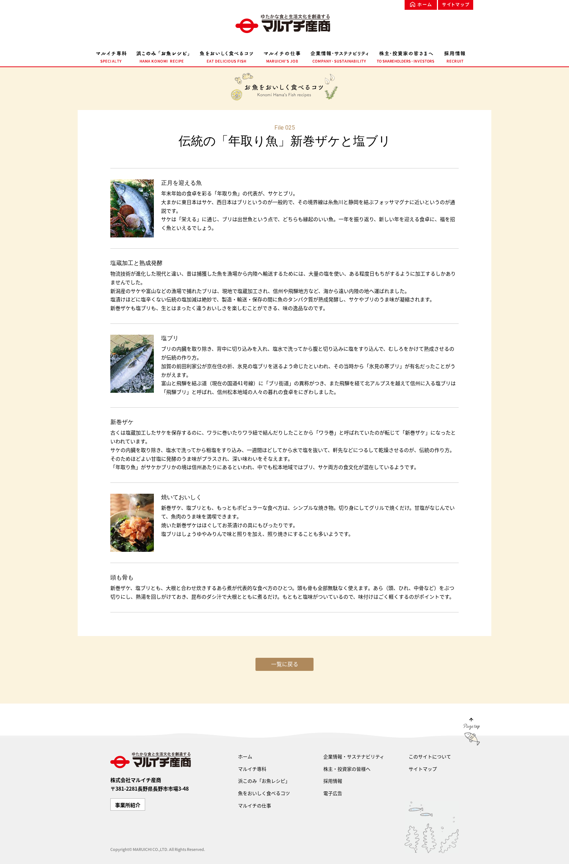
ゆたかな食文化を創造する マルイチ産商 (284, 23)
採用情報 (332, 780)
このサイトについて (430, 756)
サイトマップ (455, 5)
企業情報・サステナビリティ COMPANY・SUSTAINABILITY (339, 55)
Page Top (471, 733)
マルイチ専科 (252, 768)
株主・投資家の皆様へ (347, 768)
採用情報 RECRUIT (452, 55)
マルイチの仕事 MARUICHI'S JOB (282, 55)
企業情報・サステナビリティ (353, 756)
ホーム (421, 5)
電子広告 (332, 793)
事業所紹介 (127, 804)
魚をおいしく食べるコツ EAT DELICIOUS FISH (226, 55)
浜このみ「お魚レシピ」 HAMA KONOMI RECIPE (163, 55)
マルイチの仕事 (254, 805)
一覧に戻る (284, 664)
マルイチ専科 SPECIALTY (114, 55)
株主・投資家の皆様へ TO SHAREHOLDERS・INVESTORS (406, 55)
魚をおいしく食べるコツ (264, 793)
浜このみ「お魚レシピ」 (264, 780)
